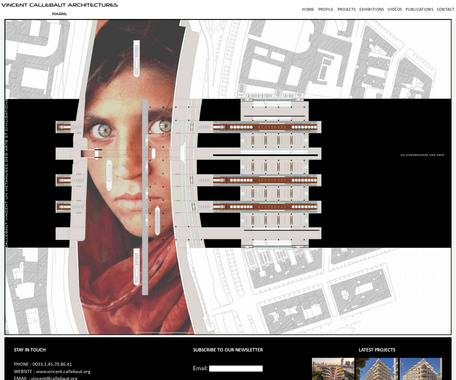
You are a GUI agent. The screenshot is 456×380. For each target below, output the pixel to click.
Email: (200, 367)
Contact (445, 9)
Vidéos (395, 9)
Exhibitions (371, 9)
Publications (419, 9)
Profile (326, 9)
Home (308, 9)
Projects (347, 9)
